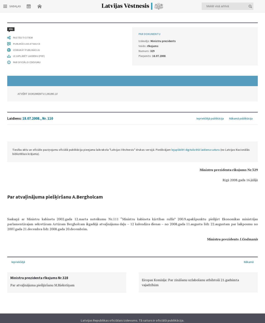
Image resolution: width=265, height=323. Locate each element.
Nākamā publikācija (241, 118)
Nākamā (249, 262)
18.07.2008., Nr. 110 (37, 118)
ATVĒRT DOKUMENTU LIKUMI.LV (38, 94)
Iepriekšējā (18, 262)
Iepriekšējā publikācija (210, 118)
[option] (66, 282)
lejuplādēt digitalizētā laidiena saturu (195, 150)
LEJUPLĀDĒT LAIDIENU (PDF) (29, 56)
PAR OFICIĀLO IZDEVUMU (27, 62)
